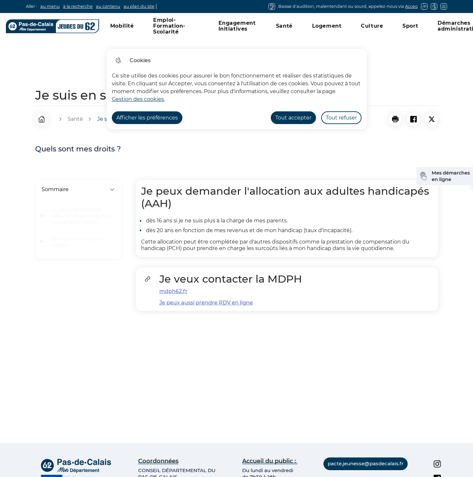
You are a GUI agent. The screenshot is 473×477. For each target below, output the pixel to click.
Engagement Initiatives (237, 26)
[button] (395, 119)
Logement (327, 26)
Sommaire (78, 189)
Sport (410, 26)
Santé (284, 26)
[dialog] (237, 89)
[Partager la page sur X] (431, 119)
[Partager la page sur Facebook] (413, 119)
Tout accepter (293, 118)
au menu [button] (50, 6)
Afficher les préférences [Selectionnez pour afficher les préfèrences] (147, 118)
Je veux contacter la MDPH (77, 242)
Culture (372, 26)
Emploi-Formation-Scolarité (169, 26)
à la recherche (78, 6)
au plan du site (139, 6)
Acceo (411, 6)
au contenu (108, 6)
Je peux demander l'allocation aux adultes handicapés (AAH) (80, 216)
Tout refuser (341, 118)
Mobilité (122, 26)
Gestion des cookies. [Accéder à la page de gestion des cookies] (138, 99)
